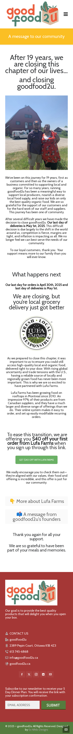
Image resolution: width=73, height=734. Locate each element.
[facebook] (22, 674)
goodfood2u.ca (20, 664)
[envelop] (50, 674)
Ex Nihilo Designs (38, 729)
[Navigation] (66, 14)
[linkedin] (43, 674)
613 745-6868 (19, 652)
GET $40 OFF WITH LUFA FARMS (36, 459)
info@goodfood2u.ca (24, 658)
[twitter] (29, 674)
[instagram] (36, 674)
